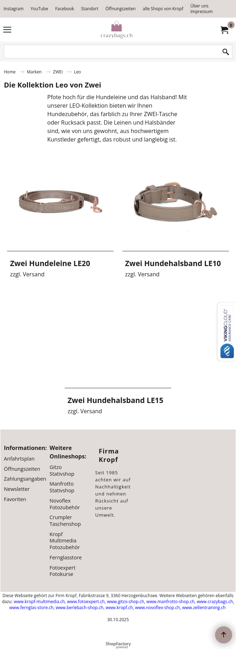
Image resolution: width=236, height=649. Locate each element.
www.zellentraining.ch (204, 608)
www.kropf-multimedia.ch (39, 602)
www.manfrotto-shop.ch (170, 602)
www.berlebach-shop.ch (79, 608)
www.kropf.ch (119, 608)
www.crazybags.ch (215, 602)
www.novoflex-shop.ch (157, 608)
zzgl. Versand (27, 274)
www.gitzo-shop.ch (125, 602)
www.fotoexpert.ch (86, 602)
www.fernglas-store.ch (31, 608)
